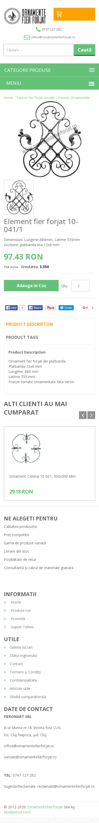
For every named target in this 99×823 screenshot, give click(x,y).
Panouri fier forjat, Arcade (36, 98)
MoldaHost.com (17, 812)
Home (8, 98)
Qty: (64, 285)
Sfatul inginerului (20, 655)
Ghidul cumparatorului (25, 696)
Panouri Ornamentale (74, 98)
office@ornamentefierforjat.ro (49, 37)
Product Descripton (29, 324)
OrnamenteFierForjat (44, 806)
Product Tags (22, 337)
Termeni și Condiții (22, 672)
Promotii (14, 618)
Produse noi (17, 610)
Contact (13, 663)
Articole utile (17, 688)
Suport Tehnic (19, 626)
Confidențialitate (20, 680)
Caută (85, 50)
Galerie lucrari (18, 647)
